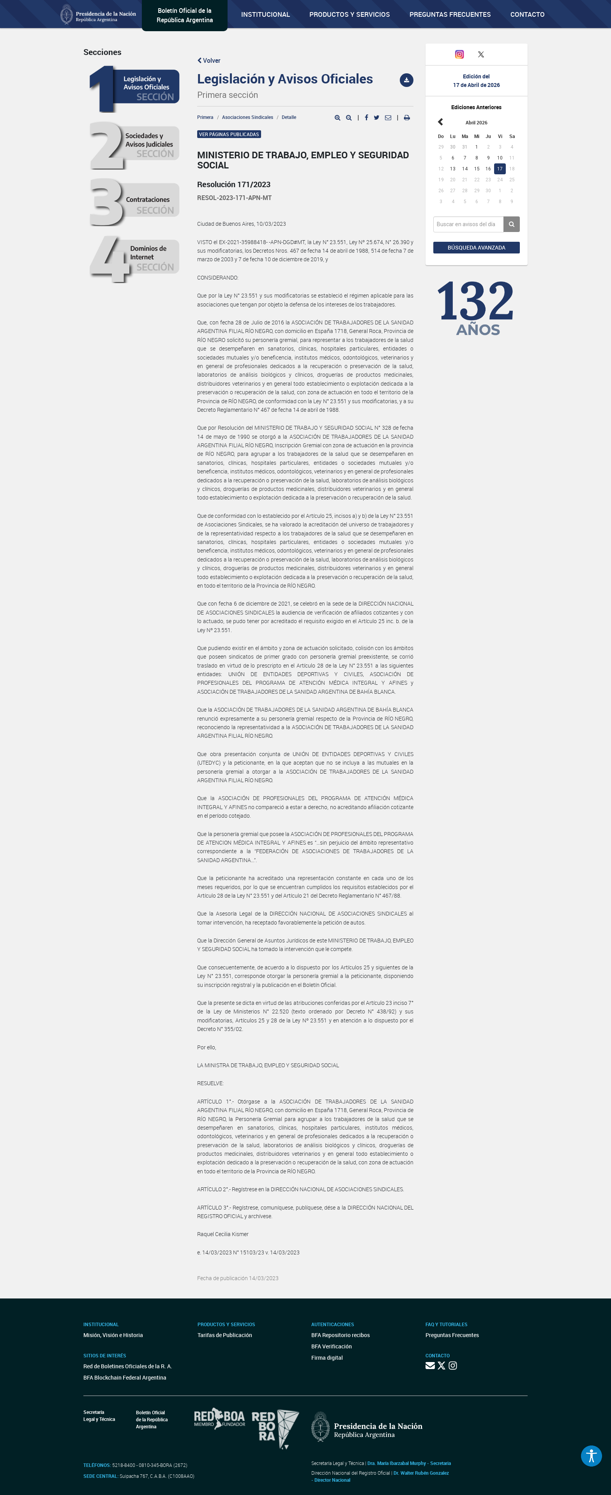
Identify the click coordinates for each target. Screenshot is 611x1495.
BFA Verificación (331, 1346)
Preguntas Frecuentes (450, 14)
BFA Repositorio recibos (340, 1335)
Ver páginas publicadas (229, 134)
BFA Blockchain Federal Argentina (124, 1377)
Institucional (265, 14)
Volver (209, 60)
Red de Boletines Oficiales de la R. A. (127, 1366)
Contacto (527, 14)
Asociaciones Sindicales (247, 117)
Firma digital (327, 1357)
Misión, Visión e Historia (113, 1335)
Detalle (289, 117)
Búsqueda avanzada (476, 247)
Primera (205, 117)
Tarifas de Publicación (225, 1335)
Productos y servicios (349, 14)
